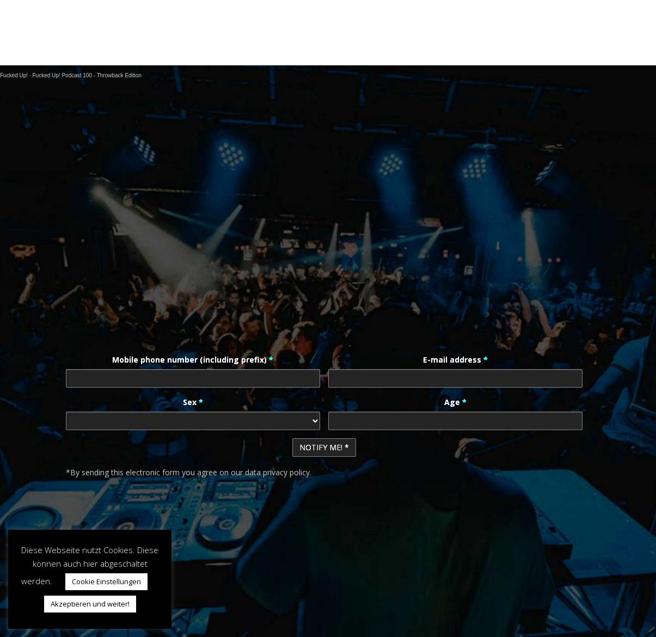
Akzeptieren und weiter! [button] (90, 604)
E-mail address (455, 359)
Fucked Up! (14, 75)
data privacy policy (277, 472)
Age (455, 402)
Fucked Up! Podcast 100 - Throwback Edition (86, 75)
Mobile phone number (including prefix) (192, 359)
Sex (193, 402)
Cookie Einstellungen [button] (106, 581)
